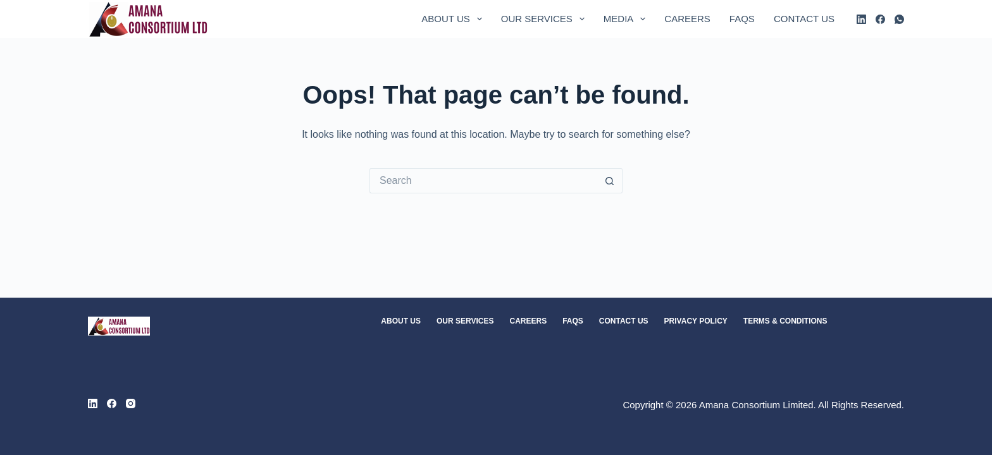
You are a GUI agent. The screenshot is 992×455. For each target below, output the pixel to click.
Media (627, 19)
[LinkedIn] (861, 19)
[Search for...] (483, 180)
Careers (687, 18)
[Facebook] (880, 19)
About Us (454, 19)
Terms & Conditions (785, 321)
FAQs (742, 18)
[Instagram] (130, 403)
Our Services (545, 19)
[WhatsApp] (899, 19)
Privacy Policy (696, 321)
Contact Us (804, 18)
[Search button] (610, 180)
